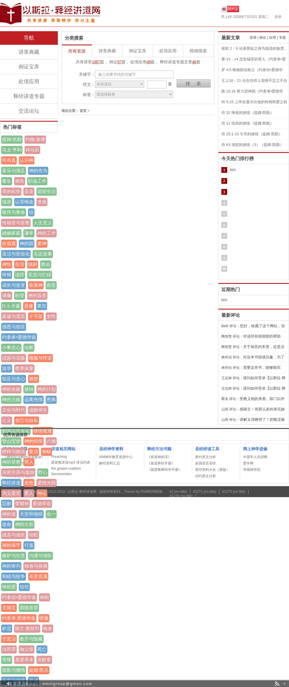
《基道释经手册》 (161, 463)
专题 (282, 38)
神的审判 (11, 566)
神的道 (9, 514)
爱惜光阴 (46, 482)
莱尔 (41, 305)
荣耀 (6, 659)
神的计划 (46, 389)
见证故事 (43, 253)
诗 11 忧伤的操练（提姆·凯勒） (247, 123)
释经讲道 (11, 482)
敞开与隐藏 (31, 638)
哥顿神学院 (251, 470)
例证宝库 (28, 67)
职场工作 (37, 181)
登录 (278, 17)
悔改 (47, 628)
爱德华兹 (42, 503)
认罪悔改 (24, 201)
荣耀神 (22, 503)
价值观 (9, 243)
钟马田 (32, 149)
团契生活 (46, 191)
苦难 (42, 201)
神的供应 (33, 441)
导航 (29, 38)
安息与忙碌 (39, 274)
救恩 (51, 285)
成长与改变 (13, 285)
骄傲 (44, 618)
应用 (272, 38)
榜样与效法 (13, 451)
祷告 (19, 181)
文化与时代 (13, 410)
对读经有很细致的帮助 (262, 336)
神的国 (27, 243)
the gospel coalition (66, 468)
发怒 (29, 482)
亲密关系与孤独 (18, 472)
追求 (6, 368)
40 (194, 62)
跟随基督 (29, 607)
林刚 (44, 597)
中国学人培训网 (255, 457)
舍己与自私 (26, 420)
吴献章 (44, 659)
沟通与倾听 (40, 555)
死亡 (42, 649)
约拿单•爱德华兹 (19, 337)
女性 (51, 316)
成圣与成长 (13, 534)
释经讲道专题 (29, 96)
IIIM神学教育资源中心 (116, 457)
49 (149, 62)
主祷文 (9, 607)
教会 (45, 264)
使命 (6, 524)
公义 (6, 420)
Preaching (59, 457)
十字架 (36, 316)
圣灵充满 (38, 576)
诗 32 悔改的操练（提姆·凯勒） (247, 112)
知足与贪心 (13, 378)
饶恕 (33, 378)
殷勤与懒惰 (13, 670)
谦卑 (29, 233)
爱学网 (248, 463)
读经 (19, 274)
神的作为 (38, 170)
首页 (83, 111)
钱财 (32, 264)
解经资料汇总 (109, 463)
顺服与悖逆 (40, 357)
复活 (33, 451)
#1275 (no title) (233, 492)
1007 (96, 62)
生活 (19, 264)
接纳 (29, 389)
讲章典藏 (28, 52)
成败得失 (38, 410)
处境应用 (28, 81)
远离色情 (33, 399)
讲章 (253, 38)
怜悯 (6, 274)
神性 (6, 264)
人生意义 (43, 222)
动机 (33, 534)
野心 (42, 472)
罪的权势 (11, 191)
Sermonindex (61, 474)
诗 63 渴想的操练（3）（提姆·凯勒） (252, 144)
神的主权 (24, 524)
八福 (51, 441)
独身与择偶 (35, 566)
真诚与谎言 (13, 316)
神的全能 (11, 389)
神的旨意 (37, 295)
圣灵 (29, 191)
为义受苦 (11, 493)
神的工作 (46, 233)
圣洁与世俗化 (16, 253)
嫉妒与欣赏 (13, 555)
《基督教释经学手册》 (164, 470)
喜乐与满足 (13, 170)
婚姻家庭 (11, 233)
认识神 (27, 160)
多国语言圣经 (205, 463)
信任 (24, 586)
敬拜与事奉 (13, 212)
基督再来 (24, 659)
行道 (29, 545)
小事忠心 (11, 347)
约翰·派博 (35, 139)
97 (119, 62)
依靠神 (36, 285)
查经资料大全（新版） (212, 470)
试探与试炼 (13, 357)
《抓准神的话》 (159, 457)
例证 (262, 38)
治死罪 (9, 649)
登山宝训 (11, 441)
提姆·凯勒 (12, 139)
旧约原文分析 (205, 476)
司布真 (9, 160)
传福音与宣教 (16, 222)
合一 (51, 514)
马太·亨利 (12, 149)
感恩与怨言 (13, 326)
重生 (6, 181)
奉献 (46, 451)
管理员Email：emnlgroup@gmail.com (52, 684)
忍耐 (6, 503)
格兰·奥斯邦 (27, 628)
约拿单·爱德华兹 (19, 618)
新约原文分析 (205, 457)
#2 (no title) (178, 492)
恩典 (51, 399)
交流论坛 (28, 111)
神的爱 (9, 586)
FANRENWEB (151, 492)
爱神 (42, 243)
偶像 (6, 295)
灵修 (28, 305)
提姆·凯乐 (39, 670)
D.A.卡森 (11, 305)
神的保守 (11, 545)
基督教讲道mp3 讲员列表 (70, 462)
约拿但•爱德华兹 (19, 597)
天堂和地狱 (31, 514)
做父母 (27, 649)
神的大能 (11, 399)
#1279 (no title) (181, 496)
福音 (6, 201)
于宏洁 (9, 638)
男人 (29, 462)
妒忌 (6, 628)
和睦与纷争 (13, 576)
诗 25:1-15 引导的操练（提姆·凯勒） (251, 134)
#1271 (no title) (204, 492)
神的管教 (11, 462)
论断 (29, 347)
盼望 (19, 295)
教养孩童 (24, 368)
